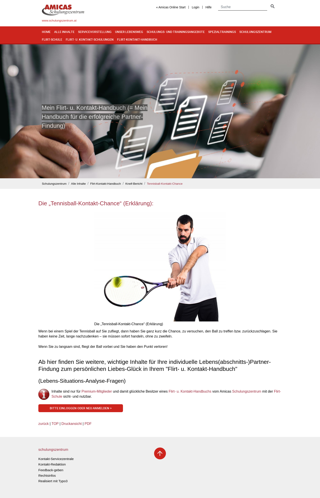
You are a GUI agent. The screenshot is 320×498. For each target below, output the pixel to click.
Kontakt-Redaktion (52, 464)
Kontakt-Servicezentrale (56, 459)
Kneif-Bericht (133, 183)
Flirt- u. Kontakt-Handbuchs (190, 391)
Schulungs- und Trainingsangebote (176, 32)
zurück (43, 424)
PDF (88, 424)
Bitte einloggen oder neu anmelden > (81, 408)
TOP (55, 424)
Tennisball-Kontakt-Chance (164, 183)
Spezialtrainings (222, 32)
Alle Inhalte (64, 32)
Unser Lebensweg (129, 32)
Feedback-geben (50, 470)
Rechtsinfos (47, 475)
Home (46, 32)
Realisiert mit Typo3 (53, 481)
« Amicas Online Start (171, 7)
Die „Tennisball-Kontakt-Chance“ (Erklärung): (95, 203)
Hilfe (208, 7)
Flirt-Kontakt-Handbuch (137, 39)
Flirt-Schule (52, 39)
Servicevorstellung (95, 32)
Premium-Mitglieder (97, 391)
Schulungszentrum (255, 32)
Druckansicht (71, 424)
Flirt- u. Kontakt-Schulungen (90, 39)
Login (195, 7)
